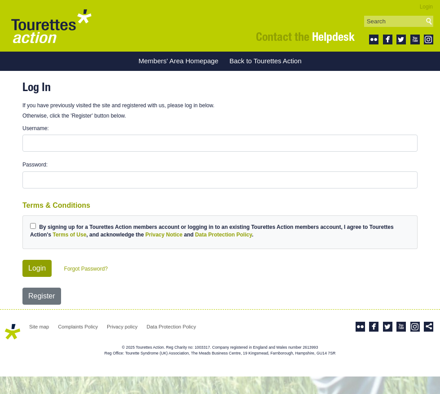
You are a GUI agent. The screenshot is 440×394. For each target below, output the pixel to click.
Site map (39, 326)
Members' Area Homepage (178, 61)
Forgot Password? (86, 269)
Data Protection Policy (223, 235)
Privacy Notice (164, 235)
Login (426, 7)
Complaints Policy (78, 326)
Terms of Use (69, 235)
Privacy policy (122, 326)
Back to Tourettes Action (265, 61)
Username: (35, 128)
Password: (35, 165)
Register (41, 296)
